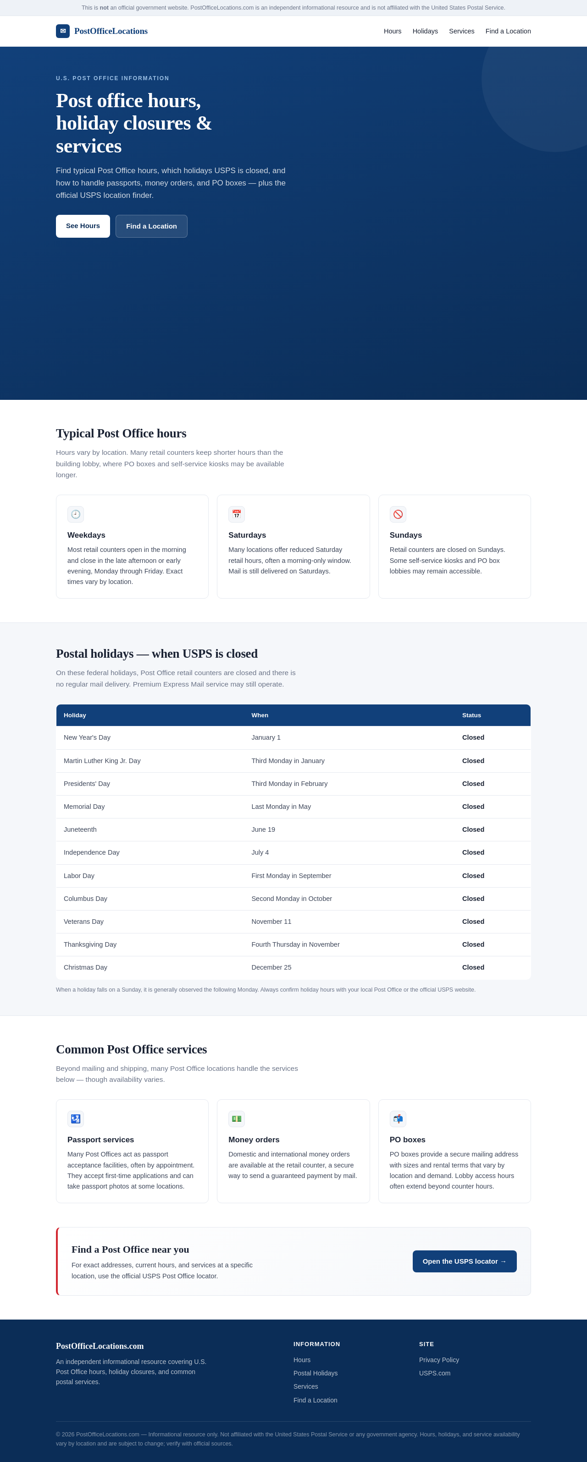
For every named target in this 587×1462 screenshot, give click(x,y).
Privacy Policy (439, 1360)
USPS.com (434, 1373)
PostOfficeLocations (102, 31)
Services (462, 31)
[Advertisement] (293, 306)
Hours (393, 31)
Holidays (425, 31)
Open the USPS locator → (465, 1261)
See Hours (83, 225)
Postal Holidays (316, 1373)
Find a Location (508, 31)
